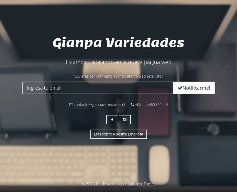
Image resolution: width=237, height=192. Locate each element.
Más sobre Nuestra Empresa (118, 134)
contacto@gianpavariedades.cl (97, 104)
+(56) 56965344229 (149, 104)
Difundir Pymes (142, 183)
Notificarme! (194, 88)
